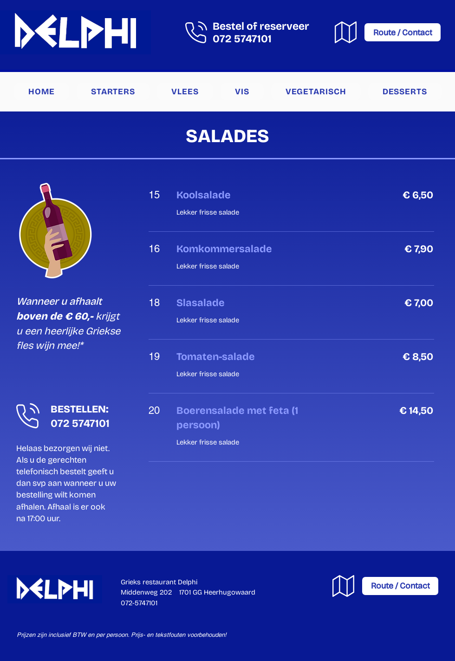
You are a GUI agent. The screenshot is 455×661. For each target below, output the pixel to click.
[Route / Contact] (402, 32)
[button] (113, 91)
